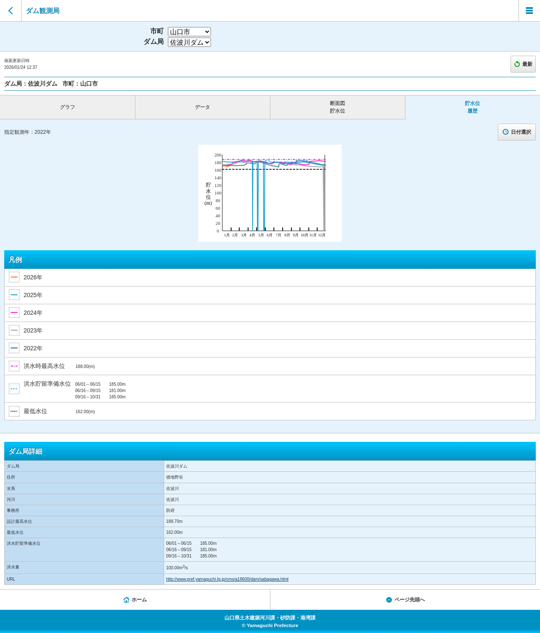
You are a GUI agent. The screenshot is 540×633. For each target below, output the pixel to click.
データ (202, 107)
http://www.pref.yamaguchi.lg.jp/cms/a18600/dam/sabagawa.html (227, 579)
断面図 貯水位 (337, 107)
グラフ (67, 107)
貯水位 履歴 (472, 107)
